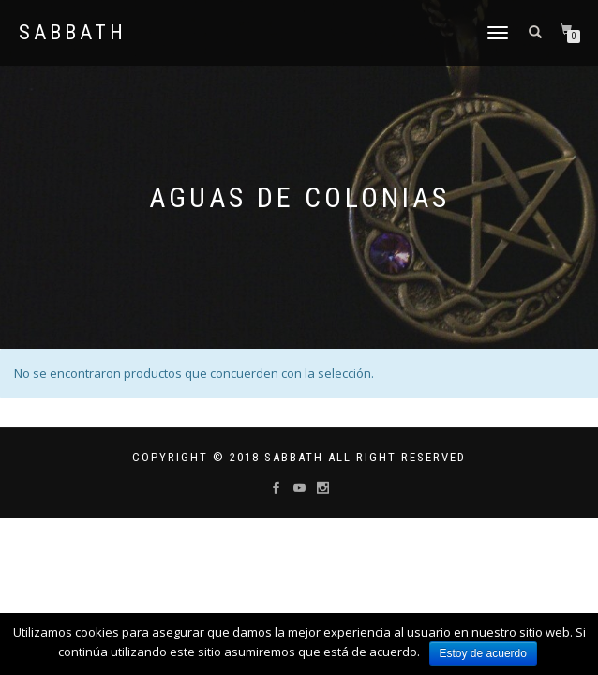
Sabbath (73, 33)
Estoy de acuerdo (483, 653)
